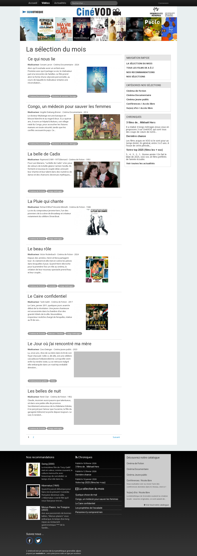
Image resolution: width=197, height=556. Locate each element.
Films (53, 381)
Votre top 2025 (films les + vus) (144, 149)
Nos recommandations (140, 72)
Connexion (163, 3)
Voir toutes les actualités (140, 163)
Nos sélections (135, 76)
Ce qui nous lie (41, 59)
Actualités (60, 3)
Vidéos (46, 3)
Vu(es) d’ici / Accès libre (139, 108)
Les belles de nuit (44, 391)
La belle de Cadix (44, 154)
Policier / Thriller (55, 333)
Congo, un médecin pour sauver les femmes (69, 106)
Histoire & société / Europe (64, 96)
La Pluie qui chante (45, 201)
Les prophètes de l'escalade (88, 508)
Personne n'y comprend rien (89, 512)
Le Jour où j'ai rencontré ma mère (59, 343)
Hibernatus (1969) (50, 485)
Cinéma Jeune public (38, 381)
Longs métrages (55, 191)
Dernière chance (136, 136)
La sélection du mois (139, 63)
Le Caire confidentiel (47, 296)
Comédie (52, 286)
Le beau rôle (39, 248)
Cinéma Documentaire (39, 96)
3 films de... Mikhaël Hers (140, 122)
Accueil (32, 3)
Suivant (116, 437)
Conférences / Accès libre (140, 103)
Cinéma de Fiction (37, 191)
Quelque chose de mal (86, 495)
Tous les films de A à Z (140, 67)
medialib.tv (40, 553)
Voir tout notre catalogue (156, 504)
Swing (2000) (48, 464)
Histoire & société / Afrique (64, 144)
